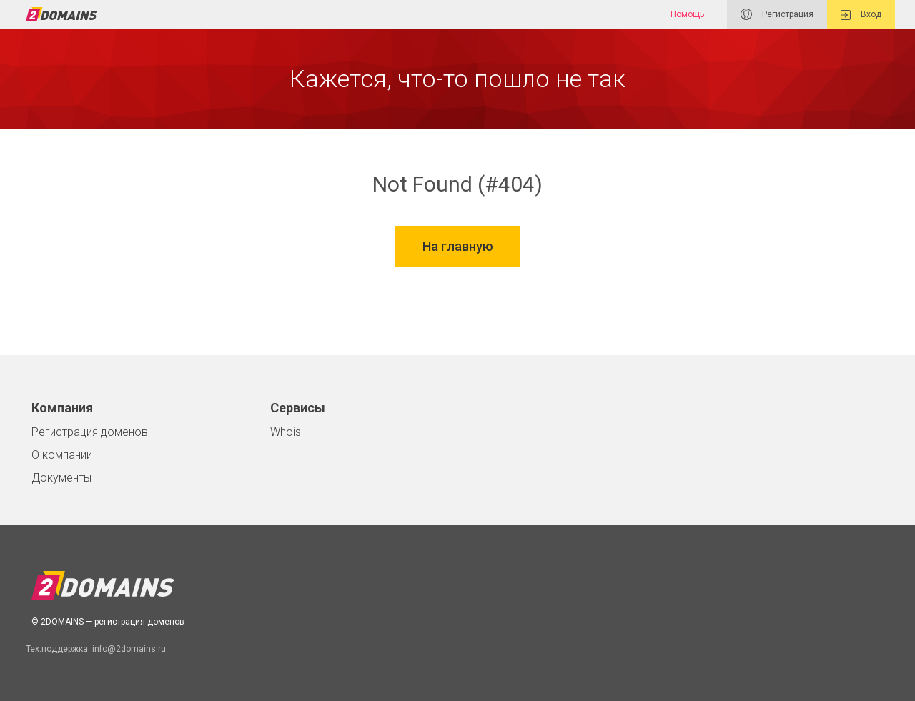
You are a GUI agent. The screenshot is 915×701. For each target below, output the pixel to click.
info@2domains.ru (129, 649)
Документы (61, 477)
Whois (285, 432)
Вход (861, 14)
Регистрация (777, 14)
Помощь (687, 14)
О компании (61, 455)
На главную (457, 247)
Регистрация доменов (89, 432)
